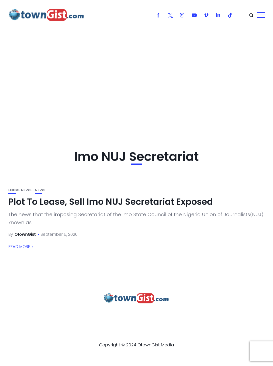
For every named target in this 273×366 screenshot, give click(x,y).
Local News (20, 190)
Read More (19, 246)
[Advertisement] (136, 80)
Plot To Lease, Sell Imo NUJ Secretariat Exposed (110, 202)
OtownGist (25, 234)
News (40, 190)
